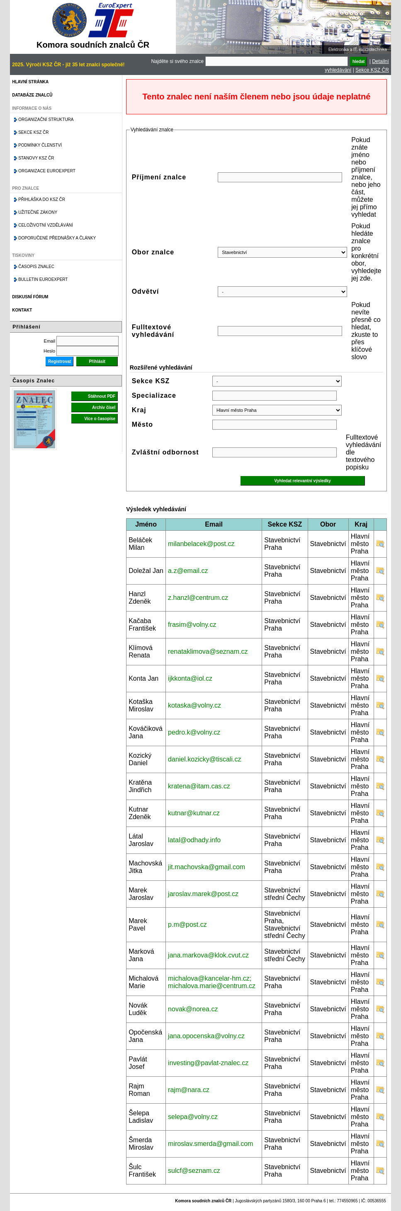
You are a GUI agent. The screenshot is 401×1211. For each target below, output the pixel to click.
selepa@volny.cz (193, 1116)
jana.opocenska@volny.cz (206, 1035)
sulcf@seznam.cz (194, 1170)
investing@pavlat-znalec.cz (208, 1062)
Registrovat (59, 361)
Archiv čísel (103, 407)
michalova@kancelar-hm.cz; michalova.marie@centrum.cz (211, 982)
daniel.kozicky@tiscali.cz (204, 759)
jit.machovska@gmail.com (206, 866)
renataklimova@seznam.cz (208, 651)
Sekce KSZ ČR (372, 70)
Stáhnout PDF (101, 396)
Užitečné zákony (37, 212)
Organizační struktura (45, 119)
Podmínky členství (40, 145)
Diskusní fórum (30, 297)
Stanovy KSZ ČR (36, 158)
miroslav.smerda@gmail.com (210, 1143)
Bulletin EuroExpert (43, 279)
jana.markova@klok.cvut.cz (208, 955)
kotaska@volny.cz (194, 705)
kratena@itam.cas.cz (199, 786)
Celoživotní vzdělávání (45, 225)
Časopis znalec (36, 266)
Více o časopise (99, 418)
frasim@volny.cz (192, 624)
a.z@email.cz (188, 570)
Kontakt (22, 310)
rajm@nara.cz (188, 1089)
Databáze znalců (32, 95)
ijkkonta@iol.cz (190, 678)
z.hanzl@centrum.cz (198, 597)
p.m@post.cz (187, 924)
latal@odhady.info (194, 840)
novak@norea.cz (193, 1009)
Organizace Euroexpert (46, 171)
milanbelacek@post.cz (201, 543)
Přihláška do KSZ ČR (41, 199)
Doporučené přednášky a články (57, 238)
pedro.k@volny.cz (194, 732)
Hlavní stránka (30, 82)
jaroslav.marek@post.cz (203, 893)
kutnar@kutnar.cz (194, 813)
